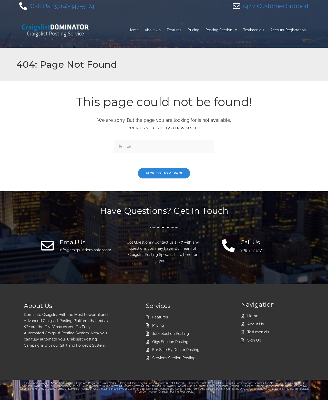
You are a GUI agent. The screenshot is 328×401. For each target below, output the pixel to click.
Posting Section (221, 30)
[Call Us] (228, 246)
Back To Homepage (164, 174)
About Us (153, 30)
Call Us (250, 242)
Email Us (72, 242)
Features (174, 30)
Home (133, 30)
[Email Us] (47, 246)
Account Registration (288, 30)
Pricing (193, 30)
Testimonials (253, 30)
